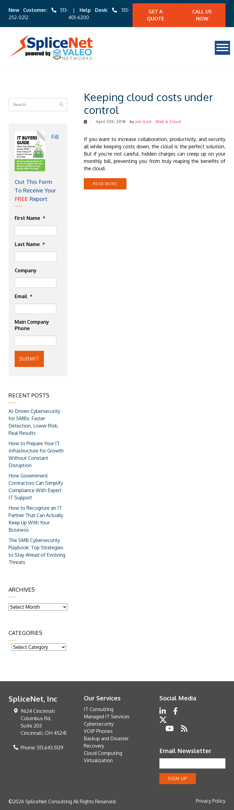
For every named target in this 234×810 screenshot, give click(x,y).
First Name (30, 218)
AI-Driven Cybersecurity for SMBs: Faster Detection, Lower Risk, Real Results (34, 422)
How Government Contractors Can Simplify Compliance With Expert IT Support (36, 487)
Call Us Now (202, 15)
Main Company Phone (32, 325)
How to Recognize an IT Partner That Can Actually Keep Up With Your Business (36, 519)
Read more (105, 183)
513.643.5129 (50, 748)
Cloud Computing (103, 753)
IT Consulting (98, 709)
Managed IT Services (106, 716)
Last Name (30, 244)
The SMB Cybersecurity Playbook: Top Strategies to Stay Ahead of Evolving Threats (37, 551)
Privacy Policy (210, 801)
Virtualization (98, 760)
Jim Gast (144, 121)
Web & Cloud (168, 121)
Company (26, 270)
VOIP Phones (98, 731)
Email (24, 296)
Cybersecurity (99, 724)
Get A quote (155, 15)
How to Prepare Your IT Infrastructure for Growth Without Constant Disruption (36, 454)
